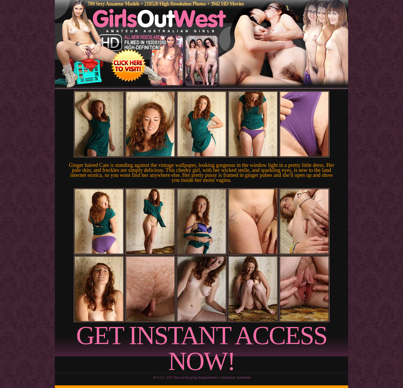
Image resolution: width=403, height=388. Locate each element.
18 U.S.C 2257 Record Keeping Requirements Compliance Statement (201, 377)
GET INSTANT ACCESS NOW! (201, 348)
